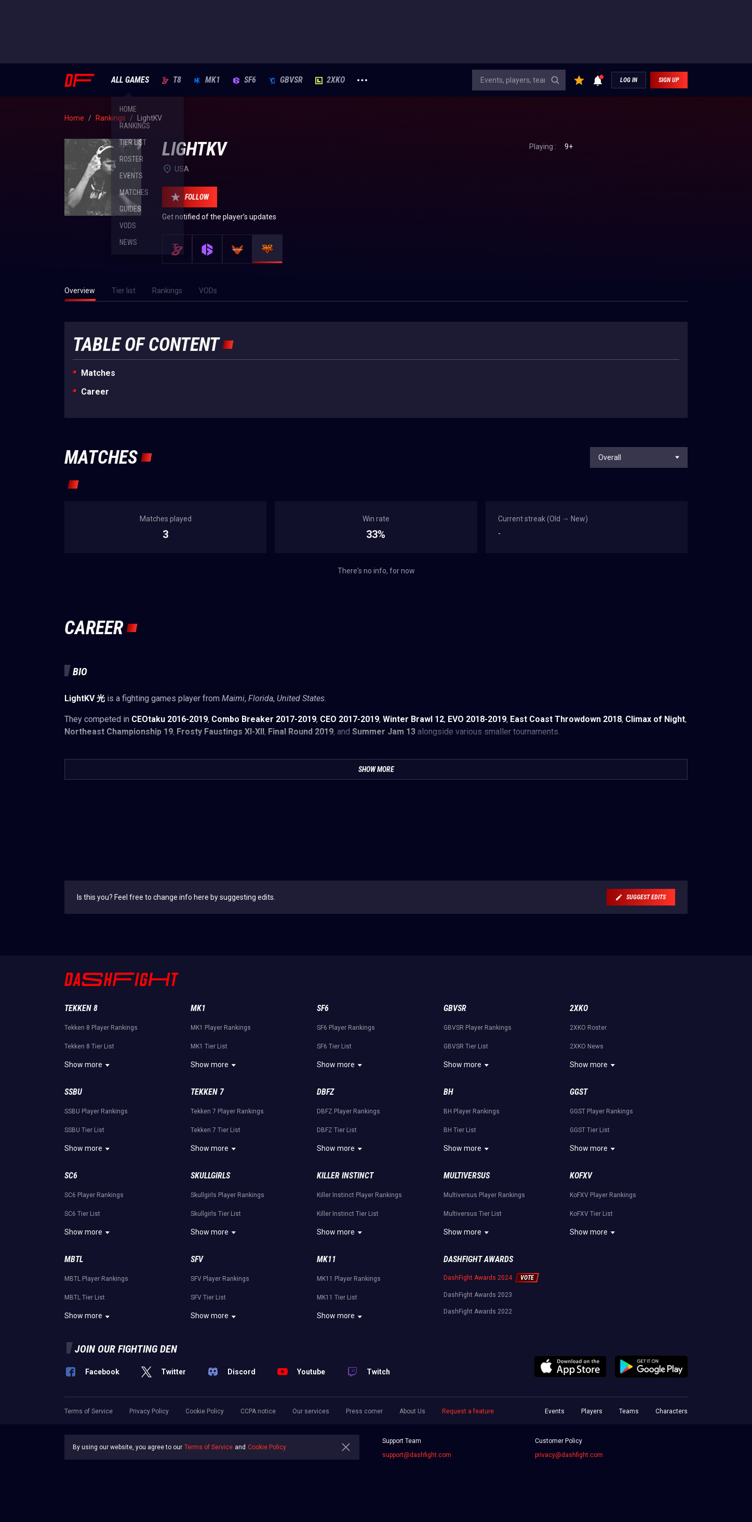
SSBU (73, 1092)
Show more (88, 1065)
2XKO (330, 80)
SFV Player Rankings (220, 1278)
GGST (578, 1092)
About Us (412, 1411)
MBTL (73, 1259)
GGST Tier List (590, 1130)
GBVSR (285, 80)
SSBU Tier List (84, 1130)
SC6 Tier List (82, 1213)
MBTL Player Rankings (96, 1278)
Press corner (364, 1411)
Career (95, 392)
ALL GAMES (130, 80)
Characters (671, 1411)
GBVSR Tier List (466, 1046)
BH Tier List (460, 1130)
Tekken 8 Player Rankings (101, 1027)
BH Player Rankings (472, 1111)
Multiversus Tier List (473, 1213)
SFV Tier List (208, 1297)
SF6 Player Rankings (346, 1027)
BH (448, 1092)
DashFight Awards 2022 (478, 1311)
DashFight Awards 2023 (478, 1294)
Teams (629, 1411)
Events (555, 1411)
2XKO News (586, 1046)
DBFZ (325, 1092)
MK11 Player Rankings (349, 1278)
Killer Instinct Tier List (348, 1213)
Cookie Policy (204, 1411)
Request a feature (468, 1411)
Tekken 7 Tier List (215, 1130)
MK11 (326, 1259)
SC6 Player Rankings (94, 1195)
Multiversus (467, 1175)
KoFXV (581, 1175)
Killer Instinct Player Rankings (359, 1195)
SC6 (70, 1175)
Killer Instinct (345, 1175)
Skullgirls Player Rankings (227, 1195)
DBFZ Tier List (337, 1130)
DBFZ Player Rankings (348, 1111)
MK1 (207, 80)
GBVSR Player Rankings (478, 1027)
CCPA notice (258, 1411)
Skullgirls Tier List (216, 1213)
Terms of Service (88, 1411)
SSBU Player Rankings (96, 1111)
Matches (98, 373)
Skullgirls (210, 1175)
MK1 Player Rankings (221, 1027)
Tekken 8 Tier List (89, 1046)
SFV (197, 1259)
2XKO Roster (588, 1027)
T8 (171, 80)
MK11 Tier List (337, 1297)
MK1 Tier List (209, 1046)
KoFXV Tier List (591, 1213)
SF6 (244, 80)
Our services (310, 1411)
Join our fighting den (126, 1349)
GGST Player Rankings (601, 1111)
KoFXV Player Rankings (603, 1195)
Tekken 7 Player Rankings (227, 1111)
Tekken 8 (81, 1008)
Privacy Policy (149, 1411)
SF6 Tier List (334, 1046)
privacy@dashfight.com (569, 1455)
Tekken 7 (207, 1092)
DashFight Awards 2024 (478, 1277)
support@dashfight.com (416, 1455)
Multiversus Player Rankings (484, 1195)
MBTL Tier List (84, 1297)
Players (591, 1411)
